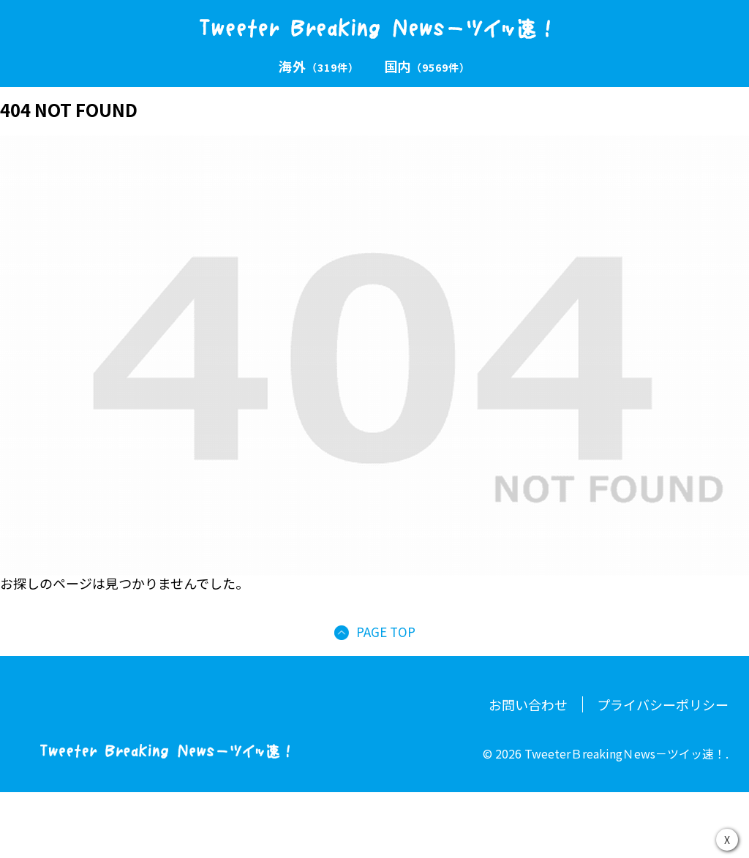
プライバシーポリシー (663, 704)
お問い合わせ (528, 704)
